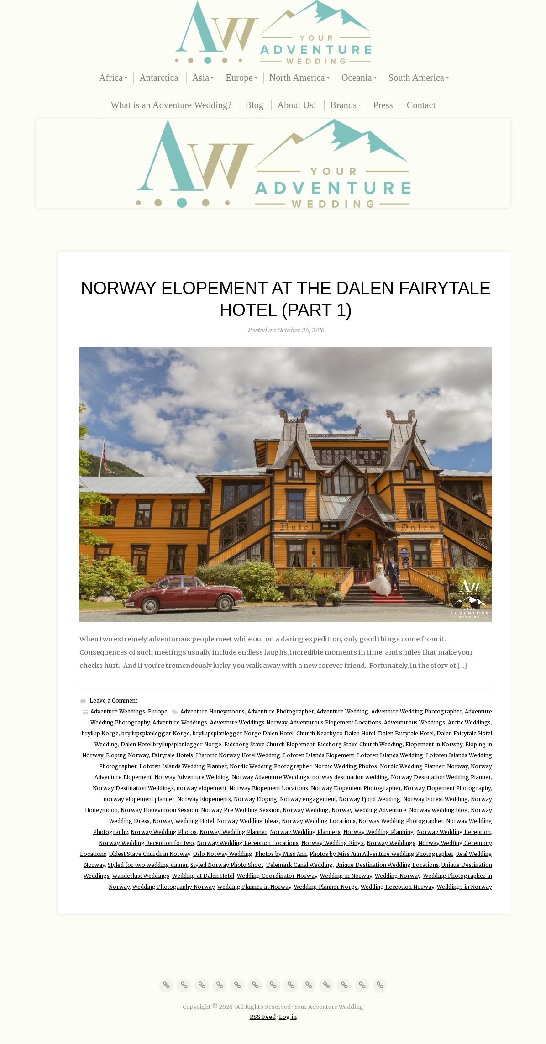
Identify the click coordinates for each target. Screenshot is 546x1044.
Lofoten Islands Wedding (390, 755)
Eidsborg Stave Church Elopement (269, 744)
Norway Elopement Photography (447, 788)
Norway (457, 766)
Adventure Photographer (280, 711)
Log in (288, 1016)
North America (297, 78)
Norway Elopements (204, 799)
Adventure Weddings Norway (248, 722)
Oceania (356, 78)
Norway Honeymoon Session (159, 810)
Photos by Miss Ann (281, 854)
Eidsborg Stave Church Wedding (360, 744)
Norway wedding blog (438, 810)
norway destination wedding (350, 777)
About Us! (296, 105)
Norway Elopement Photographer (356, 788)
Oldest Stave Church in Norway (149, 854)
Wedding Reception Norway (397, 887)
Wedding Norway (397, 876)
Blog (255, 105)
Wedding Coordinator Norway (277, 876)
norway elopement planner (139, 799)
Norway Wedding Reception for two (146, 843)
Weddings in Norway (464, 887)
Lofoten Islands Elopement (318, 755)
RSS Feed (263, 1016)
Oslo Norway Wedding (222, 854)
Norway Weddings (391, 843)
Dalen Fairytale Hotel (406, 733)
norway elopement (201, 788)
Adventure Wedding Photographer (416, 711)
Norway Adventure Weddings (271, 777)
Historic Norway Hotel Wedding (238, 755)
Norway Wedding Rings (332, 843)
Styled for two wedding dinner (148, 865)
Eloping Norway (127, 755)
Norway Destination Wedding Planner (441, 777)
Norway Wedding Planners (305, 832)
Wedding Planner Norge (326, 887)
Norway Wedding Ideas (248, 821)
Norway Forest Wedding (435, 799)
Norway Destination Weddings (133, 788)
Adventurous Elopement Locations (335, 722)
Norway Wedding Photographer (400, 821)
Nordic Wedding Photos (345, 766)
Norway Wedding (306, 810)
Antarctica (158, 78)
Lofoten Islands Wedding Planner (183, 766)
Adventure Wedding (342, 711)
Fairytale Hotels (172, 755)
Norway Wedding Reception (454, 832)
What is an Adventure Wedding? (171, 105)
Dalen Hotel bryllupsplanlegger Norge (171, 744)
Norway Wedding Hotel (183, 821)
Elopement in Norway (433, 744)
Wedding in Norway (346, 876)
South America (416, 78)
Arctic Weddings (469, 722)
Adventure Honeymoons (212, 711)
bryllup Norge (100, 733)
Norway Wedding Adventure (368, 810)
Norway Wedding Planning (378, 832)
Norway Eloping (255, 799)
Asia (200, 78)
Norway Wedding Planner (233, 832)
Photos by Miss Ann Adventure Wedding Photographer (381, 854)
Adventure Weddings (117, 711)
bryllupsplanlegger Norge (155, 733)
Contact (421, 105)
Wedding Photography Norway (173, 887)
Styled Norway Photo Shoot (226, 865)
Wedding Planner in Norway (254, 887)
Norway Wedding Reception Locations (248, 843)
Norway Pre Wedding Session (240, 810)
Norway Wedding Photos (164, 832)
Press (383, 105)
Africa (111, 78)
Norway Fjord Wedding (369, 799)
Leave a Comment (113, 701)
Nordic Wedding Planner (412, 766)
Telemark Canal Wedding (299, 865)
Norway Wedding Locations (319, 821)
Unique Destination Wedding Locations (387, 865)
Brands (343, 105)
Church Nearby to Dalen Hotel (335, 733)
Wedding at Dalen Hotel (203, 876)
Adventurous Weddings (414, 722)
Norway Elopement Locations (268, 788)
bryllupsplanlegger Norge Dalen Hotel (243, 733)
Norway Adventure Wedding (191, 777)
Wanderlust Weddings (140, 876)
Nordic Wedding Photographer (270, 766)
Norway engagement (308, 799)
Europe (239, 78)
